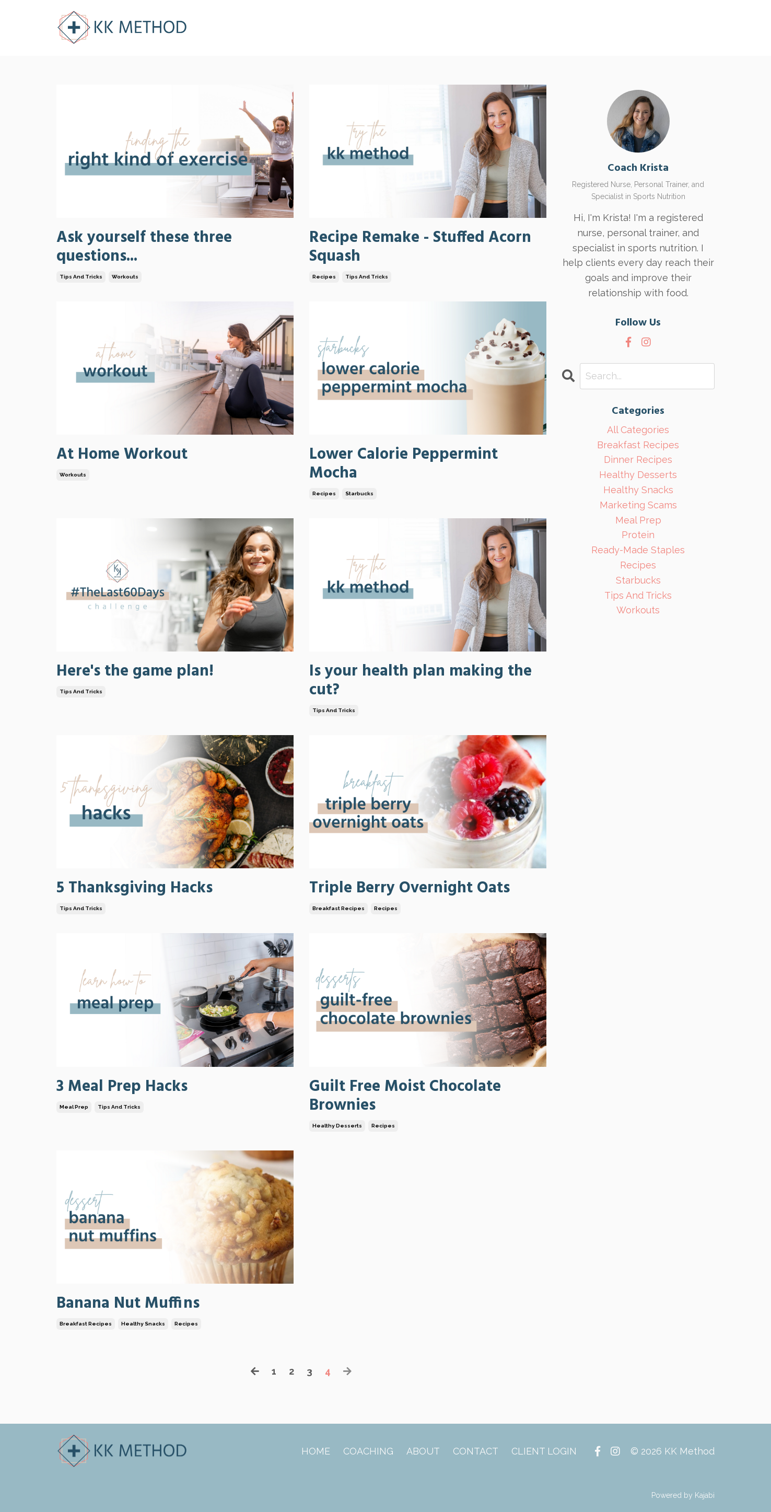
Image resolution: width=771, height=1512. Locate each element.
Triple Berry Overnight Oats (409, 888)
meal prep (74, 1107)
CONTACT (475, 1451)
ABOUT (423, 1451)
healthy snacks (143, 1324)
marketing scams (638, 504)
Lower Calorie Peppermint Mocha (403, 464)
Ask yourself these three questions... (144, 247)
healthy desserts (337, 1126)
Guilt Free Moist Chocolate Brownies (405, 1096)
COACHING (368, 1451)
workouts (125, 277)
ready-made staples (638, 549)
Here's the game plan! (135, 671)
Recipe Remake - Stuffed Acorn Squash (420, 247)
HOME (315, 1451)
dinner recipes (638, 459)
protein (638, 534)
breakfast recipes (338, 908)
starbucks (359, 493)
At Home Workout (122, 454)
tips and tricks (81, 277)
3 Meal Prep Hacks (122, 1086)
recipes (324, 277)
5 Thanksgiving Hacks (134, 888)
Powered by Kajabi (683, 1495)
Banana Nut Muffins (128, 1303)
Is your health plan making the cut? (420, 681)
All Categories (638, 429)
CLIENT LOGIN (544, 1451)
